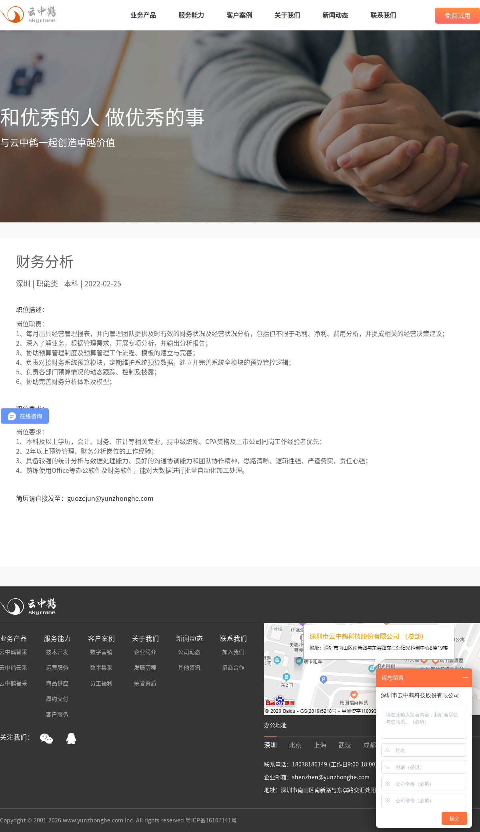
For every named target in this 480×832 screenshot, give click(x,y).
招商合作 (233, 667)
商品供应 (57, 683)
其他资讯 (189, 667)
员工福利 (101, 683)
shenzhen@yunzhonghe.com (331, 777)
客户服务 (57, 714)
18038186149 (310, 764)
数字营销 (101, 652)
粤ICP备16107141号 (211, 820)
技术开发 (57, 652)
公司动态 (189, 652)
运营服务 (57, 667)
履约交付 (57, 699)
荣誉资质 (145, 683)
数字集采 (101, 667)
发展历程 (145, 667)
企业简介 (145, 652)
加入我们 (233, 652)
